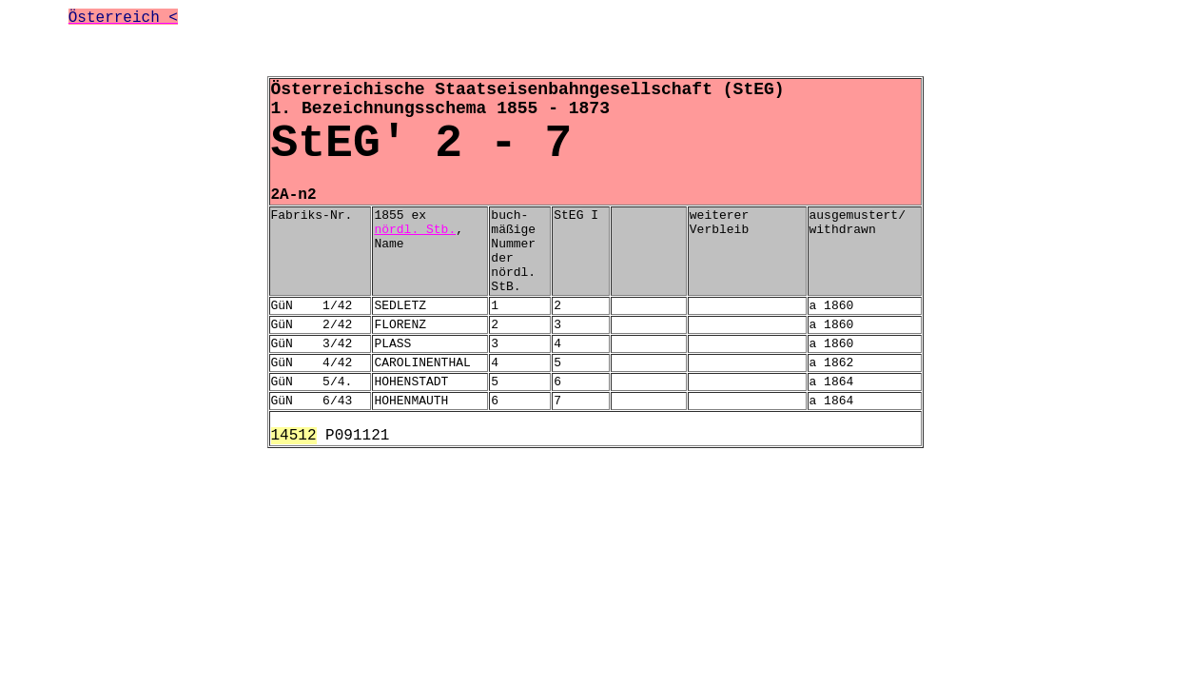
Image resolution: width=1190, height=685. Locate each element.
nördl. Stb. (415, 230)
